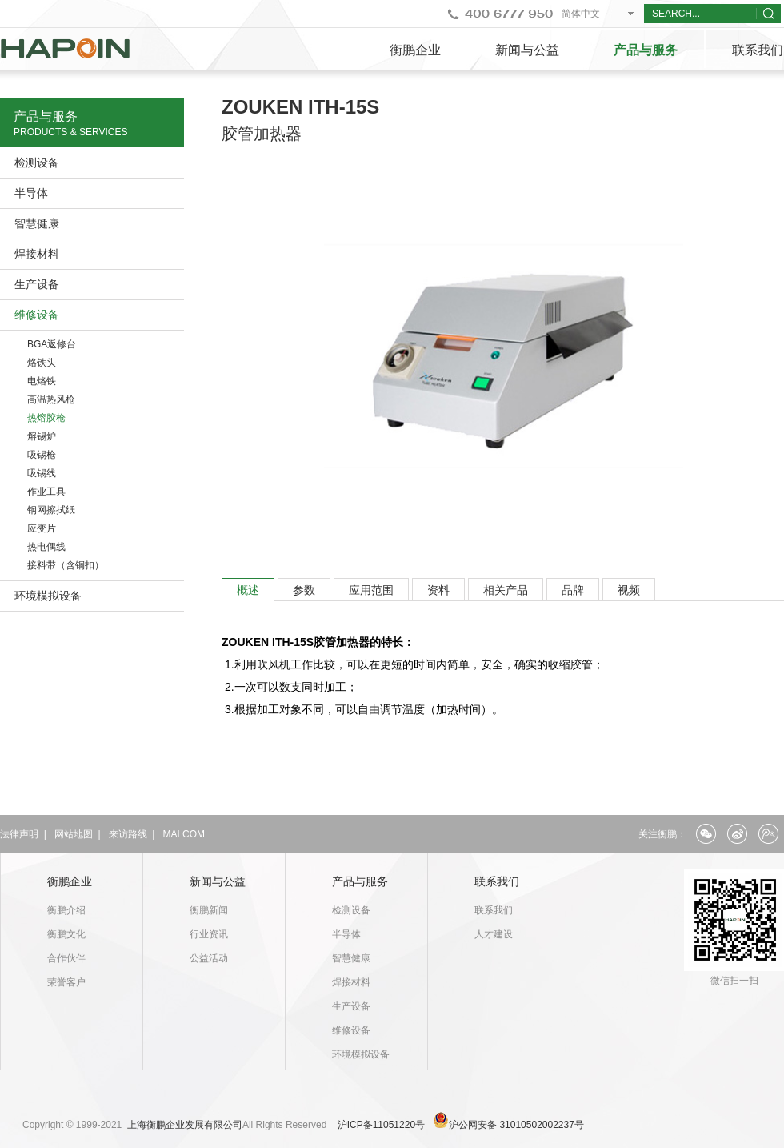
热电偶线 (46, 546)
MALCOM (183, 834)
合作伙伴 (66, 958)
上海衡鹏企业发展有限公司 (184, 1124)
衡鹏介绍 (66, 910)
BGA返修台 (51, 344)
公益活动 (209, 958)
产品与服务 (646, 50)
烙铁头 (41, 362)
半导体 (31, 193)
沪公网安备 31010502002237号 (516, 1124)
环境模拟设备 (48, 595)
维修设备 (36, 314)
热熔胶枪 (46, 417)
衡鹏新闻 (209, 910)
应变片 (41, 528)
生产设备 (36, 284)
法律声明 (19, 834)
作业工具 (46, 491)
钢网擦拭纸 (51, 510)
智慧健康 (36, 223)
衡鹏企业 (415, 50)
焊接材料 (36, 253)
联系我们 (496, 881)
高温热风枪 (51, 399)
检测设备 (36, 162)
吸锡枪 (41, 454)
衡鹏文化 (66, 934)
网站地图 (73, 834)
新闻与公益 (527, 50)
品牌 (573, 590)
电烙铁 (41, 381)
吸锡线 (41, 473)
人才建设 (493, 934)
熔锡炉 (41, 436)
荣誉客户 (66, 982)
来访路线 (128, 834)
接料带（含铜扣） (65, 565)
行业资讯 (209, 934)
